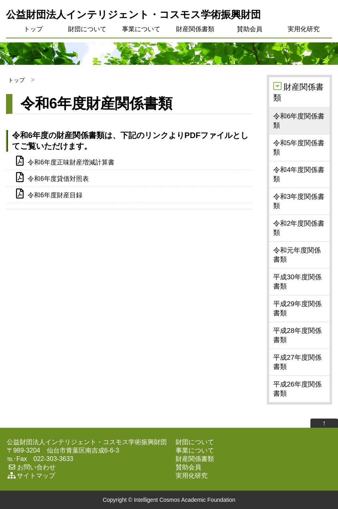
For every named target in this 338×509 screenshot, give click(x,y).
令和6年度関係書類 (298, 120)
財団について (87, 29)
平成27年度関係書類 (297, 362)
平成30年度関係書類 (297, 281)
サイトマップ (31, 475)
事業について (141, 29)
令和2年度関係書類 (298, 228)
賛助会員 (249, 29)
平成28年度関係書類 (297, 335)
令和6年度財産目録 (49, 194)
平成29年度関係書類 (297, 308)
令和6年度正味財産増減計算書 (65, 162)
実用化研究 (304, 29)
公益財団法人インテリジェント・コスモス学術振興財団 (133, 14)
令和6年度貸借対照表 (52, 178)
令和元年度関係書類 (297, 254)
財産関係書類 (195, 29)
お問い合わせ (31, 467)
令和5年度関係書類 (298, 147)
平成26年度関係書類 (297, 389)
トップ (33, 29)
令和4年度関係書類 (298, 174)
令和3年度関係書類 (298, 201)
